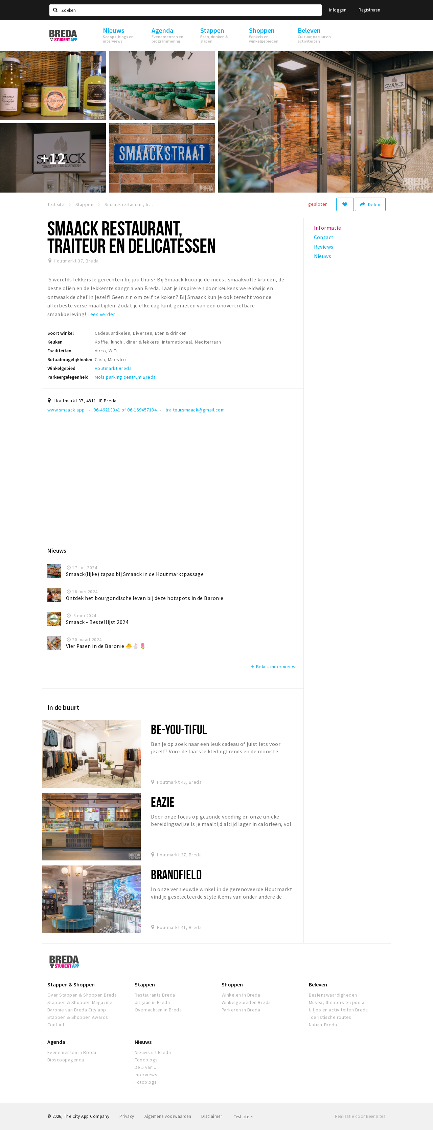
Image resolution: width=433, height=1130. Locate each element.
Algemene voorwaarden (167, 1116)
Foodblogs (146, 1060)
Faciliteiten (59, 351)
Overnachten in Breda (158, 1010)
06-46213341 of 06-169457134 (125, 410)
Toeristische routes (330, 1017)
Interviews (146, 1075)
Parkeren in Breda (241, 1010)
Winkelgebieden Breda (246, 1002)
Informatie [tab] (327, 227)
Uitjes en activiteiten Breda (338, 1010)
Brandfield (176, 874)
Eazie (163, 802)
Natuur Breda (323, 1025)
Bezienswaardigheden (333, 995)
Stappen (145, 984)
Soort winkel (60, 333)
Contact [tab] (324, 237)
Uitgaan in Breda (152, 1002)
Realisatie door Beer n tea (360, 1116)
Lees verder (101, 314)
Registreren (369, 10)
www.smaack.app (66, 410)
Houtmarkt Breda (113, 368)
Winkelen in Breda (241, 995)
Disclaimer (211, 1116)
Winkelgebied (61, 368)
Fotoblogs (146, 1082)
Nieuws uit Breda (153, 1052)
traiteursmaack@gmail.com (195, 410)
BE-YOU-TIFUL (179, 729)
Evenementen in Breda (71, 1052)
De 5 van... (145, 1067)
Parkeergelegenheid (68, 377)
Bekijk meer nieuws (274, 666)
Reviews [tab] (324, 246)
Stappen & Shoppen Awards (77, 1017)
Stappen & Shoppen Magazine (79, 1002)
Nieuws (143, 1041)
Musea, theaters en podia (337, 1002)
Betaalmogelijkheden (69, 359)
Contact (55, 1025)
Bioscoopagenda (65, 1060)
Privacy (126, 1116)
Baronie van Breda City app (76, 1010)
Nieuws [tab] (323, 256)
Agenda (56, 1041)
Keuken (55, 342)
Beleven (318, 984)
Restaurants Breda (155, 995)
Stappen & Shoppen (71, 984)
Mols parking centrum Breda (125, 377)
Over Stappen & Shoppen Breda (82, 995)
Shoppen (232, 984)
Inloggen (337, 10)
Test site (243, 1117)
